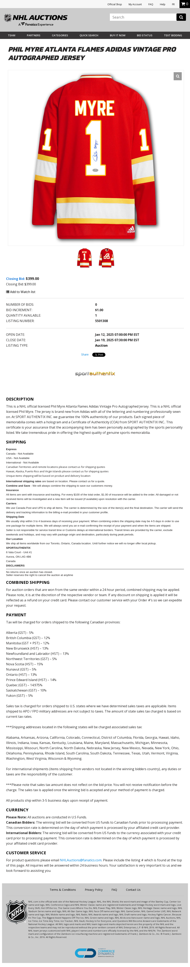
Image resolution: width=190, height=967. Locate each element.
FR (173, 4)
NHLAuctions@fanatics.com (81, 860)
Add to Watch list (20, 292)
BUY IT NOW (117, 35)
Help (162, 4)
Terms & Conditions (63, 890)
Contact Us (133, 890)
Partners (33, 35)
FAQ (150, 4)
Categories (60, 35)
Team (11, 35)
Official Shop (114, 4)
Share (85, 354)
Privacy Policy (94, 890)
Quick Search (89, 35)
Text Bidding (173, 35)
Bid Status (144, 35)
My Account (135, 4)
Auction (101, 345)
